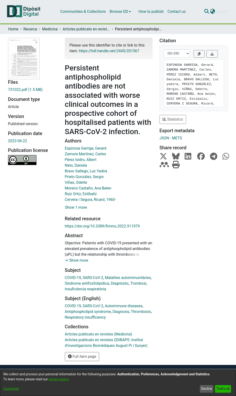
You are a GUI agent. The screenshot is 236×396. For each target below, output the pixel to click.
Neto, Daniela (76, 165)
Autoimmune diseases (123, 306)
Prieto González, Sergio (84, 176)
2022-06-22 (17, 141)
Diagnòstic (120, 283)
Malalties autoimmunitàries (128, 277)
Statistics (173, 119)
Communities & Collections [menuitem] (83, 11)
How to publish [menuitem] (151, 11)
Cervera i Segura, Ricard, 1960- (90, 199)
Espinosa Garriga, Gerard (86, 148)
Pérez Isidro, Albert (81, 159)
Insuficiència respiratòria (85, 289)
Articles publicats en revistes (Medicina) (86, 29)
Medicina (50, 29)
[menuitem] (120, 11)
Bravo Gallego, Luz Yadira (86, 171)
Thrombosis (141, 311)
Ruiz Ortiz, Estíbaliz (81, 194)
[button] (77, 260)
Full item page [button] (82, 356)
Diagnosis (120, 311)
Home (13, 29)
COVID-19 (73, 277)
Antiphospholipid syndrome (88, 311)
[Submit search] (207, 11)
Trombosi (138, 283)
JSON (164, 138)
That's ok (223, 389)
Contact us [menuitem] (176, 11)
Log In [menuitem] (221, 11)
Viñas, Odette (76, 182)
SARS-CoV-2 (93, 277)
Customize (11, 389)
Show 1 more (76, 207)
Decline (206, 389)
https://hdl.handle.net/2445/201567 (109, 51)
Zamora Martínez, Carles (85, 154)
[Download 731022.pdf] (33, 90)
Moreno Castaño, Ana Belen (88, 188)
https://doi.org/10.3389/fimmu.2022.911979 (102, 226)
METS (177, 138)
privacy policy (58, 379)
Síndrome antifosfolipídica (87, 283)
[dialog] (118, 382)
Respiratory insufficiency (85, 317)
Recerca (30, 29)
